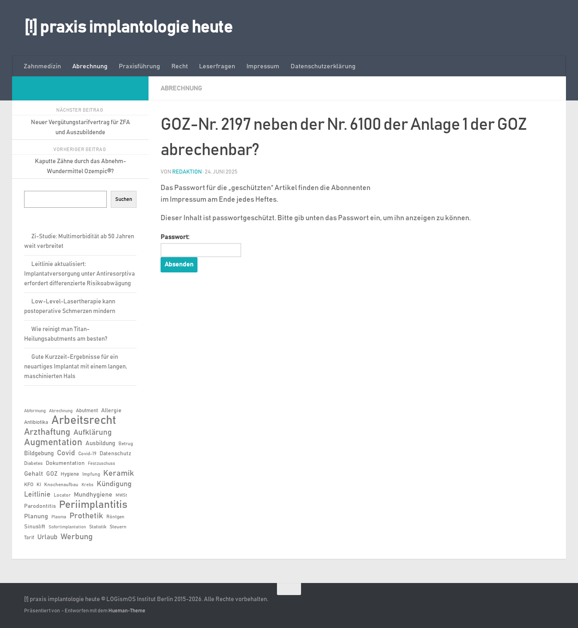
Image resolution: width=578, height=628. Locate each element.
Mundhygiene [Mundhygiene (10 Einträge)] (93, 495)
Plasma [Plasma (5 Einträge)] (58, 517)
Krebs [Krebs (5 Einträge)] (87, 485)
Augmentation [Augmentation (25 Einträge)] (53, 442)
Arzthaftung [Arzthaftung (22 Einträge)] (47, 432)
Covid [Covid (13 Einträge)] (66, 453)
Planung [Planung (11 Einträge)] (36, 516)
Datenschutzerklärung (323, 66)
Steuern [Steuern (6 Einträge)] (118, 526)
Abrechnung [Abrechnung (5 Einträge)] (61, 411)
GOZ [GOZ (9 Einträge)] (51, 474)
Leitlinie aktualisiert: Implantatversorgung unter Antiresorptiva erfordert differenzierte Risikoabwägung (79, 273)
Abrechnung (90, 66)
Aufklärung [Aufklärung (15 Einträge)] (92, 432)
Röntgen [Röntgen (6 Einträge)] (115, 516)
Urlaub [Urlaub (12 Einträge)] (47, 537)
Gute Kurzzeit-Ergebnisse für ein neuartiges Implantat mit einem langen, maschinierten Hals (75, 366)
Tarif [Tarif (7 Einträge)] (29, 537)
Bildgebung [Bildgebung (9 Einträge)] (39, 453)
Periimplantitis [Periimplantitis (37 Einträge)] (93, 505)
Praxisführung (139, 66)
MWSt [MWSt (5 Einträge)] (121, 495)
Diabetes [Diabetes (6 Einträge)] (33, 463)
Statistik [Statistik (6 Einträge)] (97, 526)
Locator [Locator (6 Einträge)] (62, 495)
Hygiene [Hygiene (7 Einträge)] (70, 474)
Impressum (262, 66)
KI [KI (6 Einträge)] (39, 484)
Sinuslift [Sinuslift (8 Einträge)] (34, 527)
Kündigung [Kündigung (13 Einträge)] (114, 484)
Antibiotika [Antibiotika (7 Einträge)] (36, 422)
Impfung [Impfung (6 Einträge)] (91, 474)
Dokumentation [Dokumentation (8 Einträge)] (65, 463)
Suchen (123, 199)
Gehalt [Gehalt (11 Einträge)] (33, 473)
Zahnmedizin (42, 66)
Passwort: (201, 245)
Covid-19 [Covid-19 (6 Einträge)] (87, 453)
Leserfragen (217, 66)
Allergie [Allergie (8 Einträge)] (111, 410)
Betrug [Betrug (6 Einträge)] (125, 443)
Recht (179, 66)
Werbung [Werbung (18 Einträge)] (77, 537)
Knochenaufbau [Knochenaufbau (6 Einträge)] (61, 484)
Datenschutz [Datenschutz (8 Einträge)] (115, 453)
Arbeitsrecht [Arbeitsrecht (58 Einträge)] (83, 420)
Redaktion (187, 172)
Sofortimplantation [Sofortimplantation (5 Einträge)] (67, 527)
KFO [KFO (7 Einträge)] (28, 484)
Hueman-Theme (126, 611)
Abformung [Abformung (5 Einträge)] (35, 411)
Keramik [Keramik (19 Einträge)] (118, 473)
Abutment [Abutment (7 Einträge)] (87, 410)
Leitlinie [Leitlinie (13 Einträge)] (37, 494)
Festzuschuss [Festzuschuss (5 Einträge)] (101, 464)
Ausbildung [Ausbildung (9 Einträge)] (100, 443)
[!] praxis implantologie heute (128, 27)
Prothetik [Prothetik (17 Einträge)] (86, 516)
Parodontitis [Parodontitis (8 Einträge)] (40, 506)
